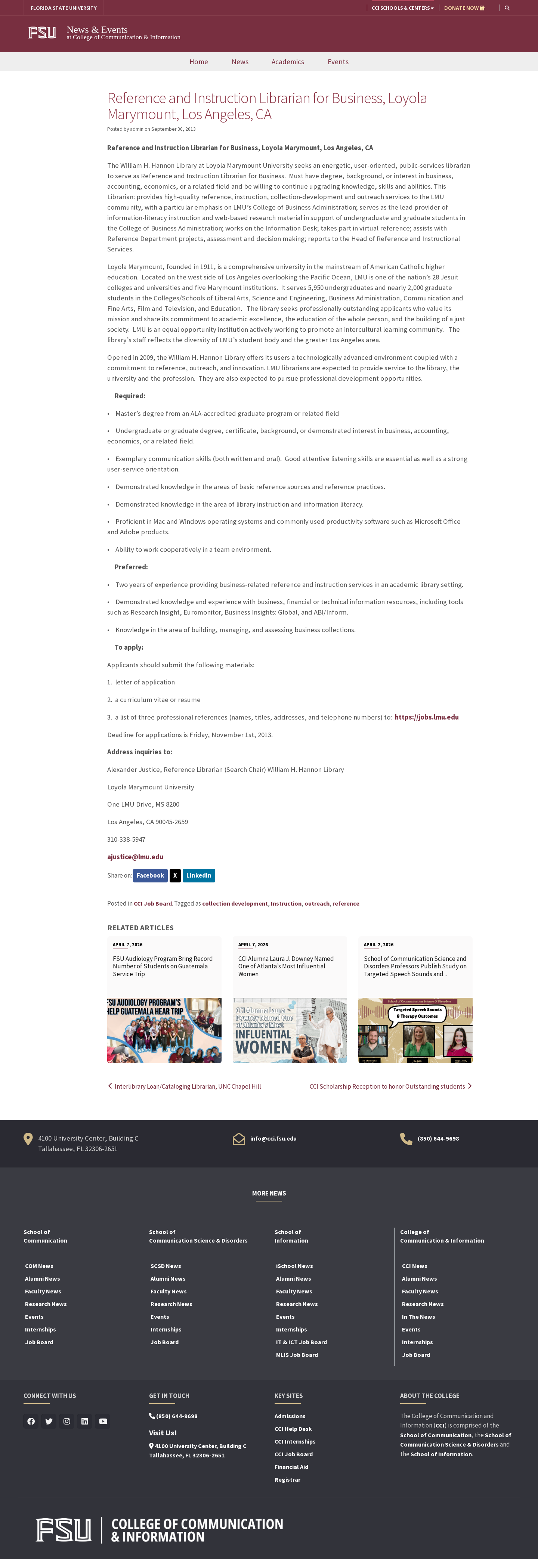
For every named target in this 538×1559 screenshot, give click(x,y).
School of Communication (435, 1435)
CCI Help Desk (293, 1428)
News (240, 61)
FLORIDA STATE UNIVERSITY (64, 7)
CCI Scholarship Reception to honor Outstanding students (391, 1086)
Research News (46, 1304)
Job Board (39, 1342)
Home (198, 61)
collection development (235, 903)
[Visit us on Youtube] (103, 1421)
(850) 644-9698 (438, 1138)
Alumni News (42, 1278)
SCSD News (166, 1265)
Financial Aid (291, 1466)
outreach (317, 903)
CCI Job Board (153, 903)
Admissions (290, 1416)
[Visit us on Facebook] (31, 1421)
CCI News (414, 1265)
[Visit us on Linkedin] (85, 1421)
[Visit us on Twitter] (49, 1421)
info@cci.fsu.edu (273, 1138)
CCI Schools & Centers (403, 7)
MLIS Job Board (297, 1354)
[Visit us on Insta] (67, 1421)
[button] (507, 7)
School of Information (441, 1454)
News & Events (99, 29)
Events (338, 61)
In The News (418, 1316)
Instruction (286, 903)
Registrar (287, 1479)
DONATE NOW (464, 7)
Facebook (150, 875)
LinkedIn (198, 875)
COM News (39, 1265)
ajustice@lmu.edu (135, 857)
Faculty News (43, 1291)
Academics (288, 61)
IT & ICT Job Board (301, 1342)
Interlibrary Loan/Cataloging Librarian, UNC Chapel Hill (184, 1086)
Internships (40, 1329)
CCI (440, 1425)
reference (346, 903)
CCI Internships (295, 1441)
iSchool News (294, 1265)
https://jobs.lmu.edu (427, 717)
